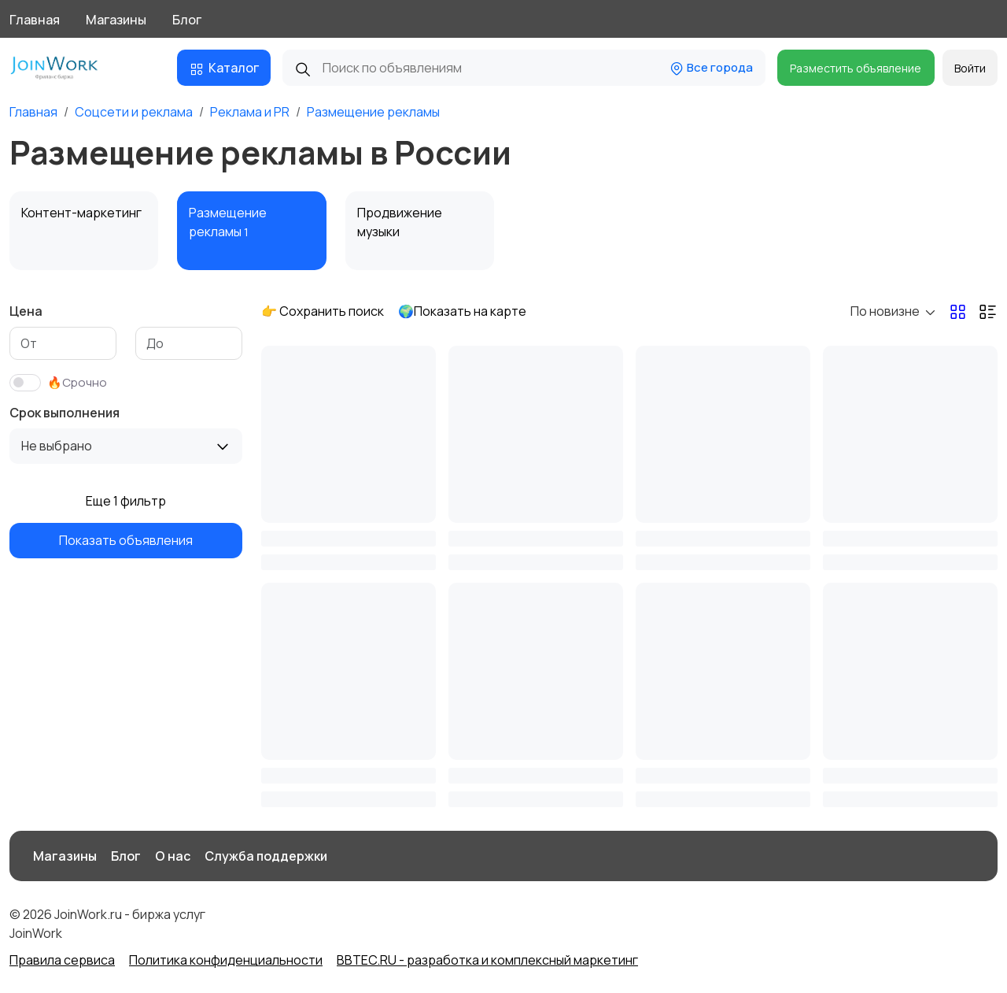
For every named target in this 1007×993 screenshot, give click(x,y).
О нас (172, 856)
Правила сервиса (62, 960)
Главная (34, 19)
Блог (186, 19)
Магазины (116, 19)
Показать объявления (126, 540)
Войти (970, 68)
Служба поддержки (266, 856)
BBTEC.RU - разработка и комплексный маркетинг (487, 960)
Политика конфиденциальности (226, 960)
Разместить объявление (855, 68)
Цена (25, 311)
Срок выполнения (64, 412)
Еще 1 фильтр (126, 500)
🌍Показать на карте (462, 311)
